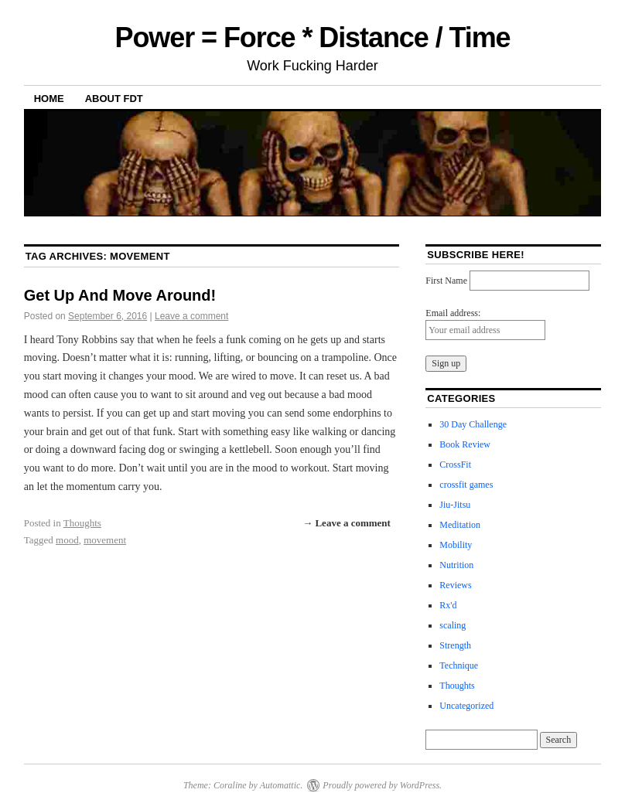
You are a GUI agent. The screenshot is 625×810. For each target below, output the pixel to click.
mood (67, 540)
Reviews (455, 585)
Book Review (464, 444)
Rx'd (447, 605)
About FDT (114, 98)
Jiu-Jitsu (454, 504)
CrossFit (455, 464)
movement (105, 540)
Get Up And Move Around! (120, 295)
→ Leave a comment (346, 523)
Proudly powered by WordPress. (382, 785)
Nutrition (456, 565)
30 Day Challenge (473, 424)
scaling (452, 625)
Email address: (452, 313)
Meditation (459, 524)
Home (49, 98)
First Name (446, 280)
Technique (458, 665)
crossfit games (466, 484)
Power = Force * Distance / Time (312, 37)
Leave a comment (191, 316)
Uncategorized (466, 705)
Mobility (455, 544)
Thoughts (82, 523)
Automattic (280, 785)
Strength (455, 645)
